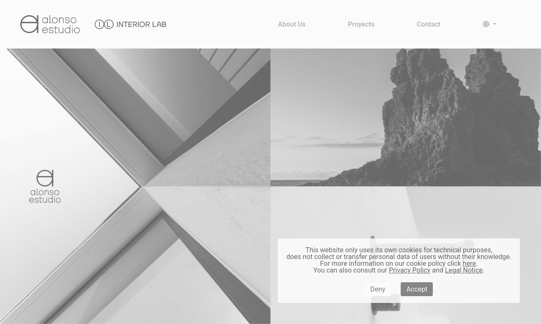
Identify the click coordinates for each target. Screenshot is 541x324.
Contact (428, 24)
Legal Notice (464, 270)
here (469, 263)
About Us (292, 24)
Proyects (361, 24)
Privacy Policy (410, 270)
